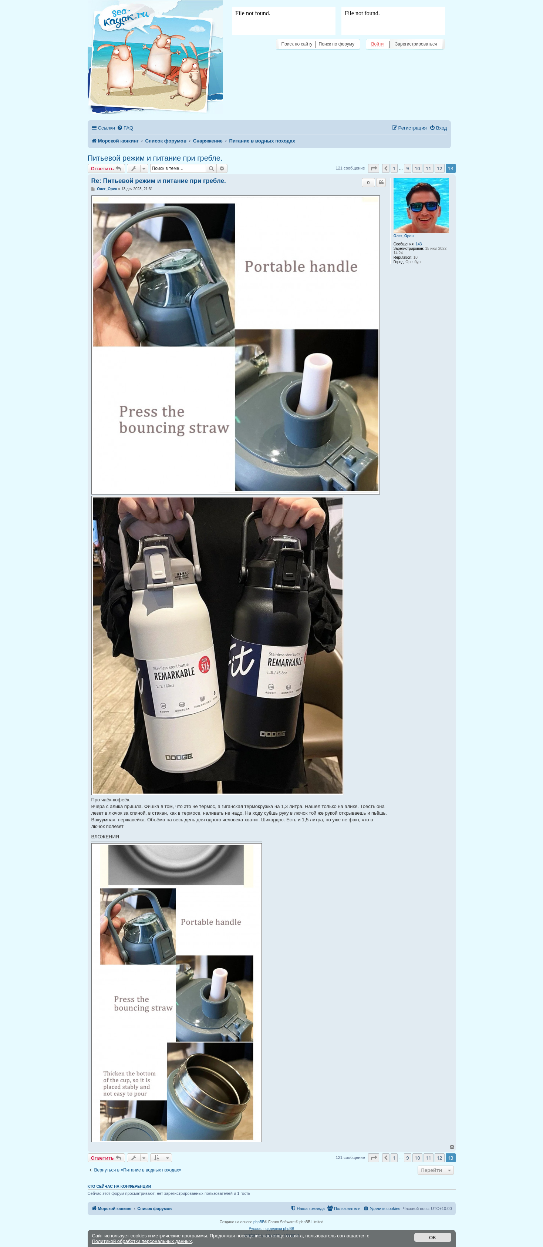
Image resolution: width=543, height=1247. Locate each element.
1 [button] (394, 168)
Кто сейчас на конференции (119, 1186)
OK (432, 1237)
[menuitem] (125, 128)
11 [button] (428, 168)
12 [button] (439, 168)
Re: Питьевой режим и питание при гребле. (158, 180)
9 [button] (407, 168)
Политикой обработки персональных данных (142, 1241)
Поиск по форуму (336, 44)
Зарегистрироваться (416, 44)
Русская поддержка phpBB (271, 1229)
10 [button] (417, 168)
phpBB (258, 1222)
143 (419, 244)
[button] (373, 168)
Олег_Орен (404, 236)
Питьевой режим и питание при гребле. (155, 158)
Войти (377, 44)
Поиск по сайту (297, 44)
